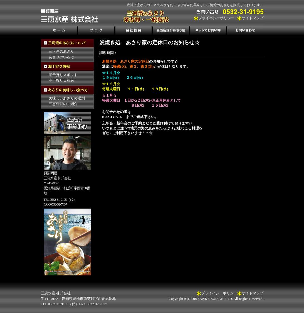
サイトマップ (252, 18)
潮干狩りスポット (63, 75)
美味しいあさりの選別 (67, 98)
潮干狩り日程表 (61, 80)
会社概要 (133, 31)
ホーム (59, 31)
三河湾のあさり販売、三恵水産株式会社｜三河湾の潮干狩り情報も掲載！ (69, 16)
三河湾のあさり (61, 51)
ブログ (96, 31)
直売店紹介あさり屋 (170, 31)
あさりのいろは (61, 57)
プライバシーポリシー (216, 18)
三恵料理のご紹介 (63, 104)
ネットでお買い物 (207, 31)
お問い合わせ (244, 31)
